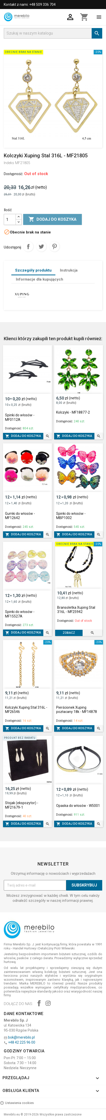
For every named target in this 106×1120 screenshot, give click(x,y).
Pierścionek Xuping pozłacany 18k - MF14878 (76, 709)
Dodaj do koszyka (52, 219)
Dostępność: (13, 174)
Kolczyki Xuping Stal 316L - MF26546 (26, 709)
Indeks (9, 163)
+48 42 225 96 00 (21, 1042)
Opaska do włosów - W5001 (78, 806)
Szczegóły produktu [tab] (33, 270)
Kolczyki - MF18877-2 (73, 412)
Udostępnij (28, 246)
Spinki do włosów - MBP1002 (71, 516)
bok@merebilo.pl (21, 1037)
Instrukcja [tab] (69, 270)
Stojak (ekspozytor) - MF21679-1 (21, 805)
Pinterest (54, 246)
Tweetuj (41, 246)
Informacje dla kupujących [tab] (39, 279)
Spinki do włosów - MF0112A (19, 417)
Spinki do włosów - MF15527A (19, 614)
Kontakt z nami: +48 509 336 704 (30, 5)
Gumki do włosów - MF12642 (20, 516)
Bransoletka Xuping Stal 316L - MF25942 (76, 609)
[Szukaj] (53, 33)
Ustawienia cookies (17, 1103)
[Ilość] (10, 219)
